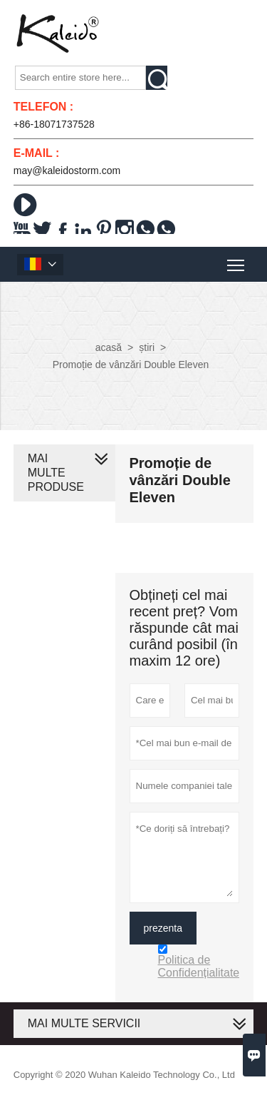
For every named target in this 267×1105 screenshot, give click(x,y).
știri (147, 347)
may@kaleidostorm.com (67, 170)
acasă (108, 347)
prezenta (163, 928)
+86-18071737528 (54, 124)
